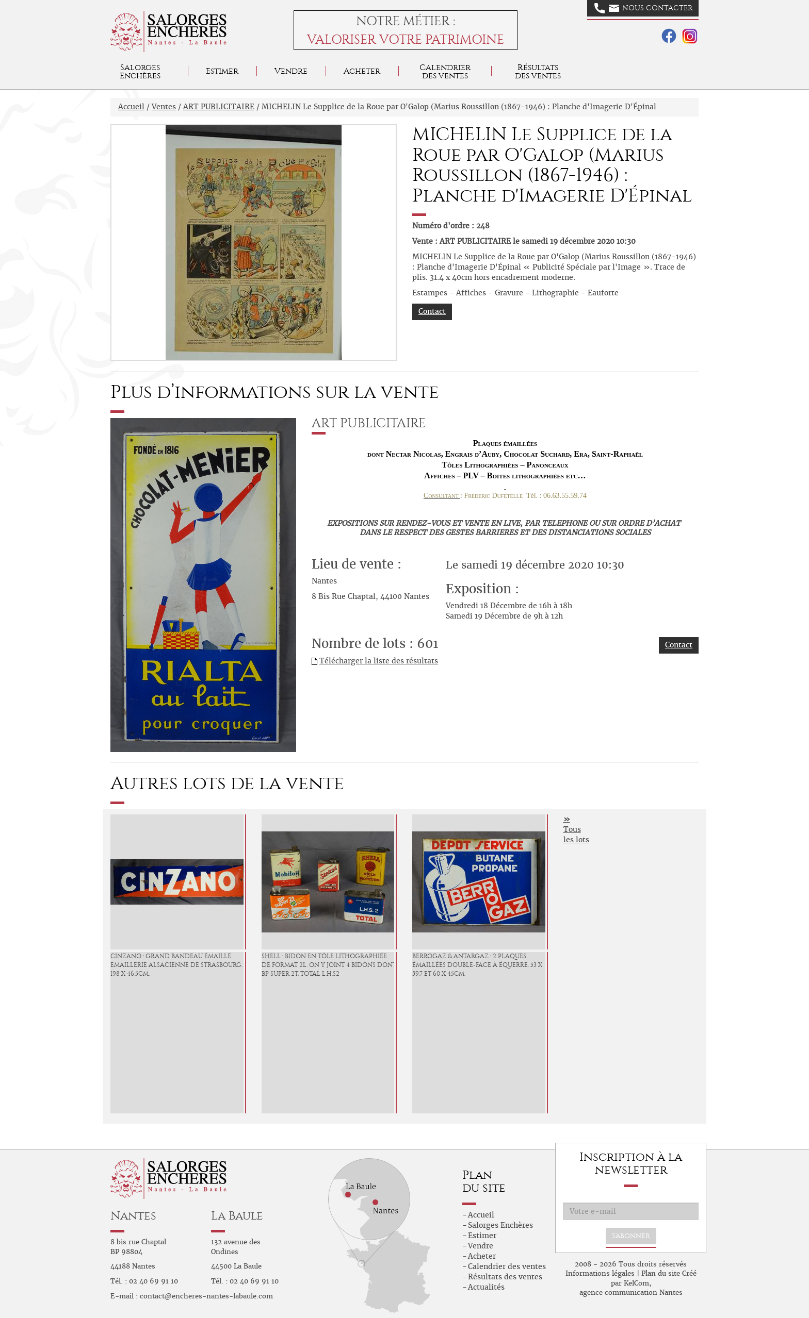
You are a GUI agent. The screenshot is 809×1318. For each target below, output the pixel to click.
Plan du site (660, 1273)
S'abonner (631, 1235)
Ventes (164, 106)
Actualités (486, 1287)
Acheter (362, 71)
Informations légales (600, 1273)
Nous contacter (643, 8)
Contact (432, 311)
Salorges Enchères (500, 1225)
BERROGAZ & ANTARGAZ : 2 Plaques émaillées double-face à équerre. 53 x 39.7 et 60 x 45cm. (477, 965)
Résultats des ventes (505, 1276)
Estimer (222, 71)
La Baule (237, 1216)
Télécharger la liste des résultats (378, 660)
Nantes (133, 1216)
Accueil (131, 106)
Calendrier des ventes (445, 71)
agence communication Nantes (631, 1292)
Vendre (291, 71)
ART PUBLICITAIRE (218, 106)
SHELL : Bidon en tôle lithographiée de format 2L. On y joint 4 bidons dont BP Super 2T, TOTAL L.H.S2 (329, 965)
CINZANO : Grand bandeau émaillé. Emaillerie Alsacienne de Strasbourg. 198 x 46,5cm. (176, 965)
